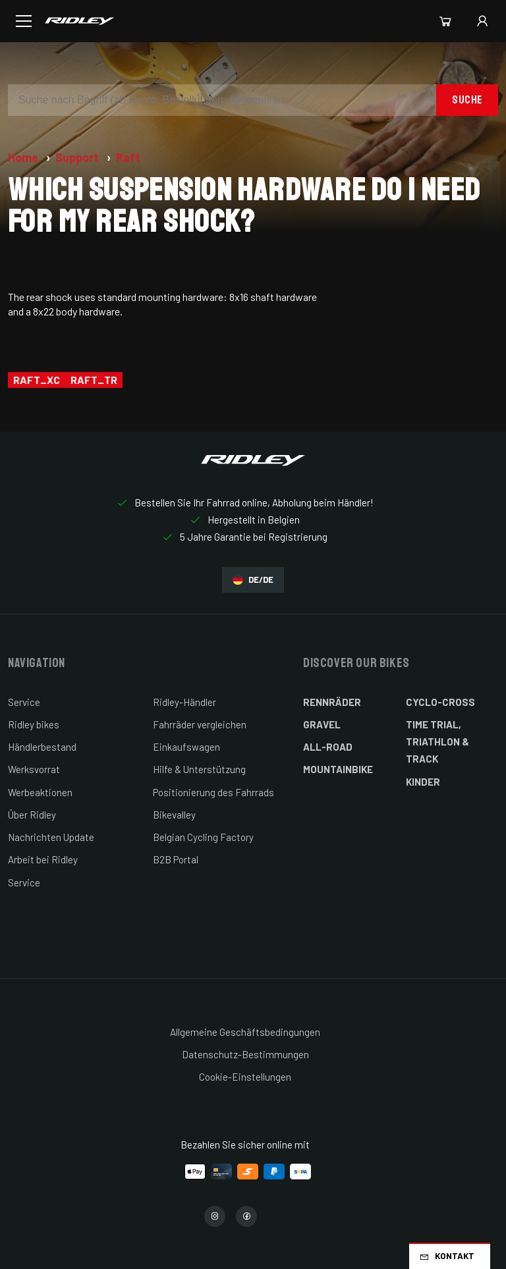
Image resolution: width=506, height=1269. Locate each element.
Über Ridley (32, 815)
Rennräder (332, 702)
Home (24, 157)
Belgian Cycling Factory (203, 837)
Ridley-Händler (184, 702)
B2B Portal (175, 859)
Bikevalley (174, 815)
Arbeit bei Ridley (43, 859)
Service (24, 702)
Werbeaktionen (40, 792)
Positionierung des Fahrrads (213, 792)
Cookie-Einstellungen (245, 1077)
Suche (467, 100)
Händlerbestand (42, 747)
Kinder (423, 782)
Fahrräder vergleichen (199, 724)
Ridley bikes (33, 724)
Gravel (322, 724)
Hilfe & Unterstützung (199, 769)
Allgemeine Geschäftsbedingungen (245, 1032)
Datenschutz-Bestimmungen (245, 1054)
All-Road (327, 747)
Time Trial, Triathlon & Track (437, 741)
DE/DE (253, 579)
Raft (128, 157)
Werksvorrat (34, 769)
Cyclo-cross (440, 702)
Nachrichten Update (51, 837)
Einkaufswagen (186, 747)
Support (78, 157)
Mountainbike (338, 769)
